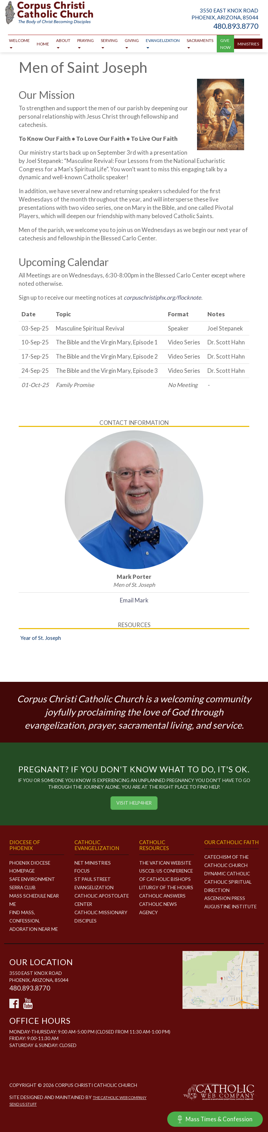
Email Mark (134, 600)
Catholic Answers (162, 896)
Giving (132, 43)
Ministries (248, 43)
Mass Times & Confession (215, 1119)
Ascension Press (224, 898)
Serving (109, 43)
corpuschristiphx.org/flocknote (162, 297)
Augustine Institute (230, 906)
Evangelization (163, 43)
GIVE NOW (225, 44)
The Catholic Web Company (119, 1097)
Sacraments (200, 43)
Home (43, 43)
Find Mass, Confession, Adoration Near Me (33, 921)
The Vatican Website (165, 863)
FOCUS (82, 871)
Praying (85, 43)
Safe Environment (32, 879)
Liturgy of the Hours (166, 887)
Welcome (19, 43)
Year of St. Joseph (40, 638)
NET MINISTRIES (92, 863)
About (63, 43)
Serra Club (22, 887)
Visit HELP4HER (134, 803)
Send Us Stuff (23, 1104)
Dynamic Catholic (227, 873)
